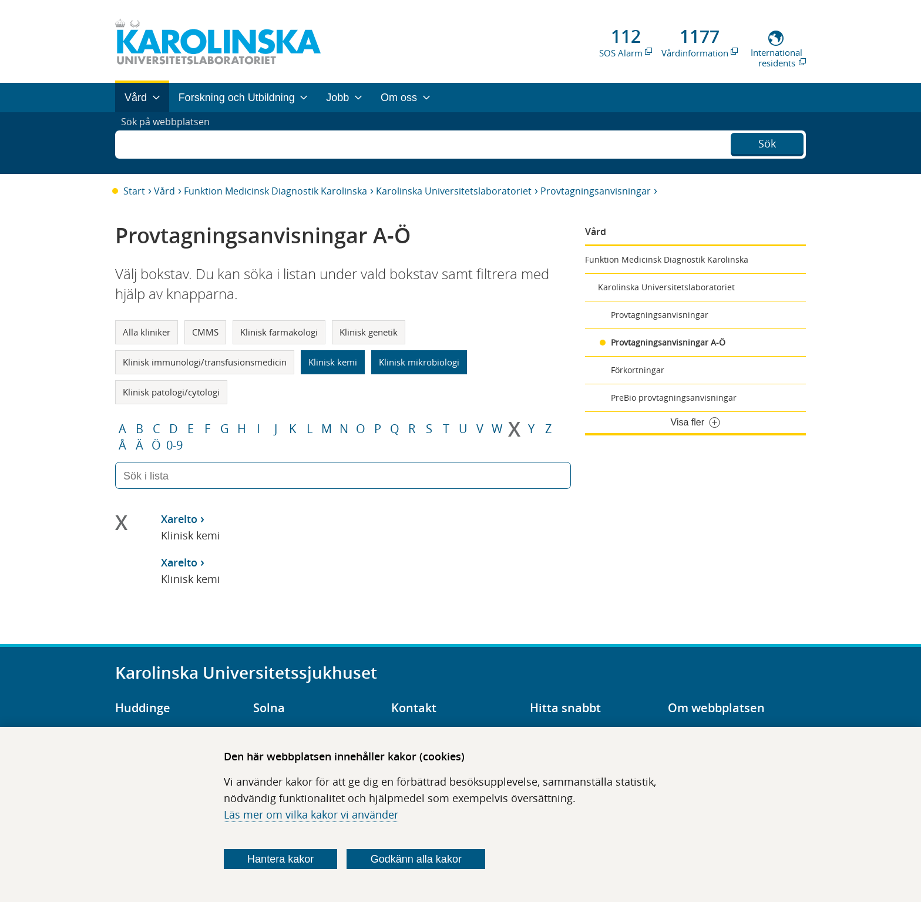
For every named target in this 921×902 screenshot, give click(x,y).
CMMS (205, 332)
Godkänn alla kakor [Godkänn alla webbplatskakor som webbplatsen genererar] (416, 859)
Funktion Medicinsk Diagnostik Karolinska (275, 191)
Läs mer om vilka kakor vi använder (311, 814)
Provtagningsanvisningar (595, 191)
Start (134, 191)
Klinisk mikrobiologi (419, 362)
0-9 (174, 445)
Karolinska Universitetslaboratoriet (454, 191)
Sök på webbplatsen (170, 143)
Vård (164, 191)
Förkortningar (637, 369)
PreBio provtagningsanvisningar (674, 397)
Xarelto (179, 519)
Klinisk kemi (332, 362)
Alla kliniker (146, 332)
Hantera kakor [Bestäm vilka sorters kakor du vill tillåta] (280, 859)
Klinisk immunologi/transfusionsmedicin (205, 362)
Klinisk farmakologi (279, 332)
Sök (767, 142)
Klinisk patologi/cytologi (171, 392)
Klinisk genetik (369, 332)
